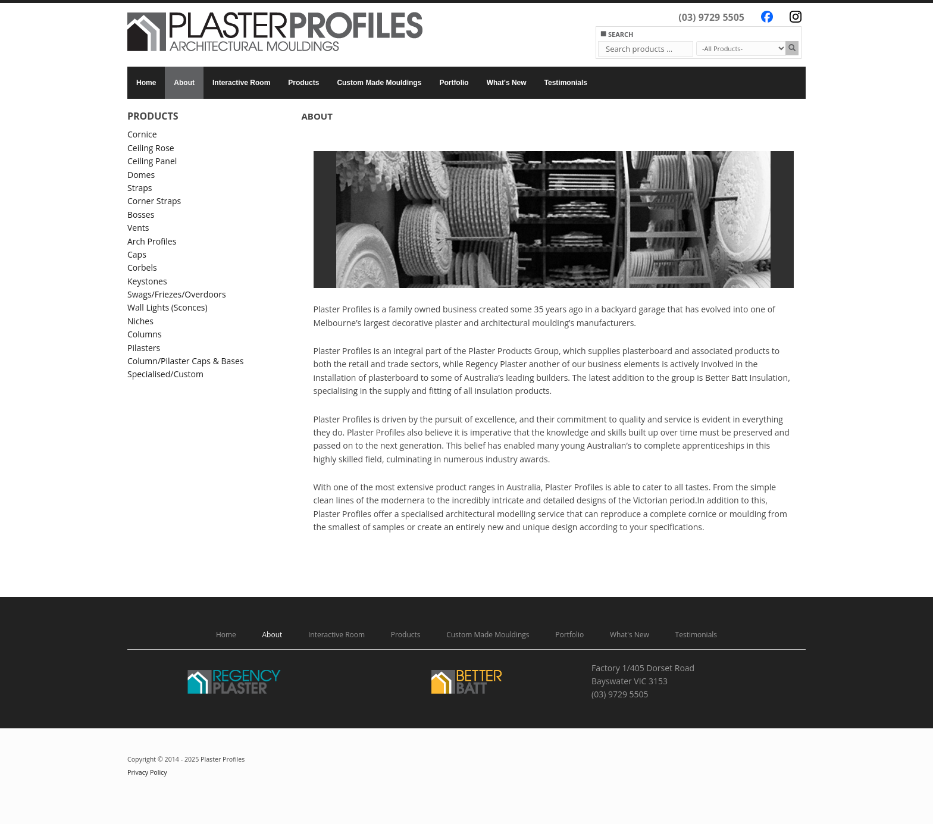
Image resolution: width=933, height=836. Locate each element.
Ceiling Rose (150, 148)
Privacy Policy (147, 772)
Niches (140, 321)
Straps (139, 187)
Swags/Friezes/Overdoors (176, 294)
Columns (144, 334)
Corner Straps (154, 200)
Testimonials (565, 83)
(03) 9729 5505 (711, 17)
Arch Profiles (151, 241)
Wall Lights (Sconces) (167, 307)
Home (146, 83)
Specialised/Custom (165, 374)
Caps (136, 254)
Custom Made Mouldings (379, 83)
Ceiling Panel (152, 161)
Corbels (142, 267)
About (184, 83)
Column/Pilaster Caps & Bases (185, 361)
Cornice (142, 134)
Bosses (140, 214)
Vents (138, 227)
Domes (141, 174)
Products (303, 83)
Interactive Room (241, 83)
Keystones (147, 281)
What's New (507, 83)
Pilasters (143, 347)
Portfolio (453, 83)
